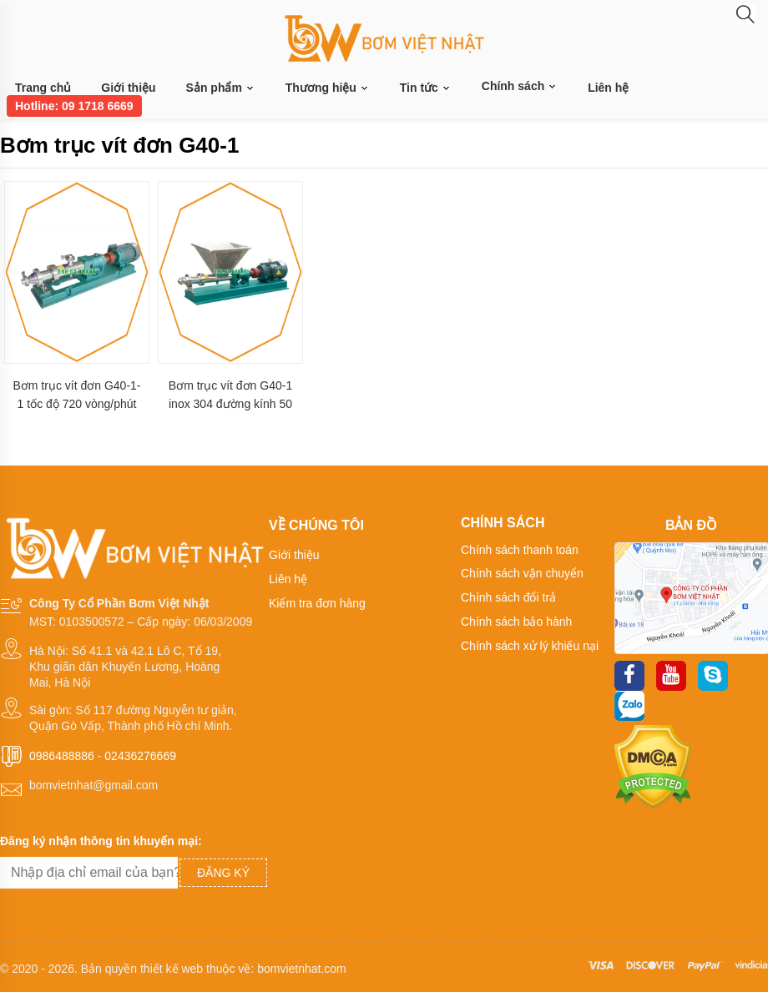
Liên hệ (608, 87)
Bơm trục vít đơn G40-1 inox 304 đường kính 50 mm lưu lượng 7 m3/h (230, 395)
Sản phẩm (220, 88)
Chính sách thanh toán (520, 549)
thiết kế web (171, 968)
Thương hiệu (327, 88)
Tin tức (426, 88)
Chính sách (520, 86)
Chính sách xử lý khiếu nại (530, 645)
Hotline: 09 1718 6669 (74, 106)
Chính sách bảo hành (516, 621)
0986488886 (61, 756)
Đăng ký (223, 872)
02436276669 (140, 756)
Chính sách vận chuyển (522, 573)
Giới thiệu (128, 87)
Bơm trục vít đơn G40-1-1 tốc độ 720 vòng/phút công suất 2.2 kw (76, 395)
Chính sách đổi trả (508, 597)
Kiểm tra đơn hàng (317, 603)
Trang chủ (43, 87)
